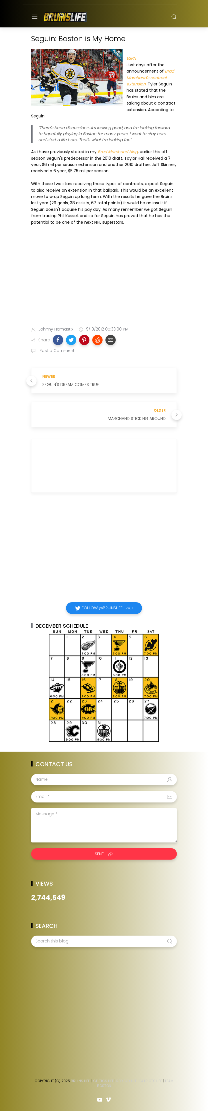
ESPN (131, 58)
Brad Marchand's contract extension (150, 77)
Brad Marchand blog (118, 152)
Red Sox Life (126, 1080)
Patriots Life (150, 1080)
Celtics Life (103, 1080)
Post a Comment (56, 350)
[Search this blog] (104, 941)
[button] (58, 340)
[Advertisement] (104, 277)
